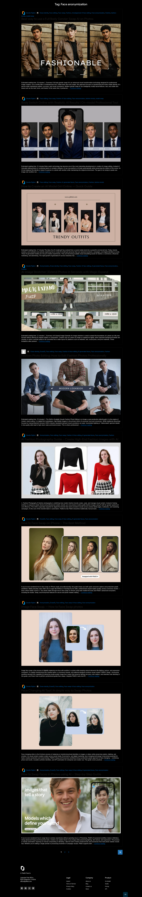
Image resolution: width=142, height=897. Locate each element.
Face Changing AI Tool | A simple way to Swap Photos (56, 690)
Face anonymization (98, 13)
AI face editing (86, 13)
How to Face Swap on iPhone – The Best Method (53, 523)
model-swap (30, 16)
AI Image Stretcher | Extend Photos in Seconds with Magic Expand (64, 272)
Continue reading (75, 88)
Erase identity (44, 13)
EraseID (42, 351)
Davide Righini (31, 13)
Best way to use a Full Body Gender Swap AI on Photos (57, 19)
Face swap (61, 13)
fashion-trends (90, 98)
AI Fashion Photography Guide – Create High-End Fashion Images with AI (69, 439)
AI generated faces (68, 182)
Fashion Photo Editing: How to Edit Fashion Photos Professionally (63, 355)
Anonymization (44, 266)
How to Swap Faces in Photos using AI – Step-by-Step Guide (61, 774)
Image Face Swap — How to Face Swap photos (52, 607)
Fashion (68, 13)
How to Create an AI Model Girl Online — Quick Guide (56, 186)
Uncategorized (76, 13)
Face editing (53, 13)
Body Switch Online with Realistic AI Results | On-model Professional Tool (69, 102)
